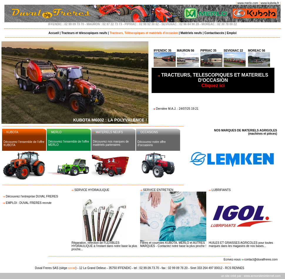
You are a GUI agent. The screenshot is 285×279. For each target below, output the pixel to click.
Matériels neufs (191, 33)
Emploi (232, 33)
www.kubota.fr (270, 3)
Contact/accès (214, 33)
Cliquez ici (214, 80)
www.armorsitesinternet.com (262, 276)
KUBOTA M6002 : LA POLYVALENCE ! (110, 120)
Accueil (53, 33)
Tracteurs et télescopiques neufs (84, 33)
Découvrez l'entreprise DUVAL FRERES (32, 196)
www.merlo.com (247, 3)
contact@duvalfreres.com (261, 259)
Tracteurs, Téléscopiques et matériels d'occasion (144, 33)
